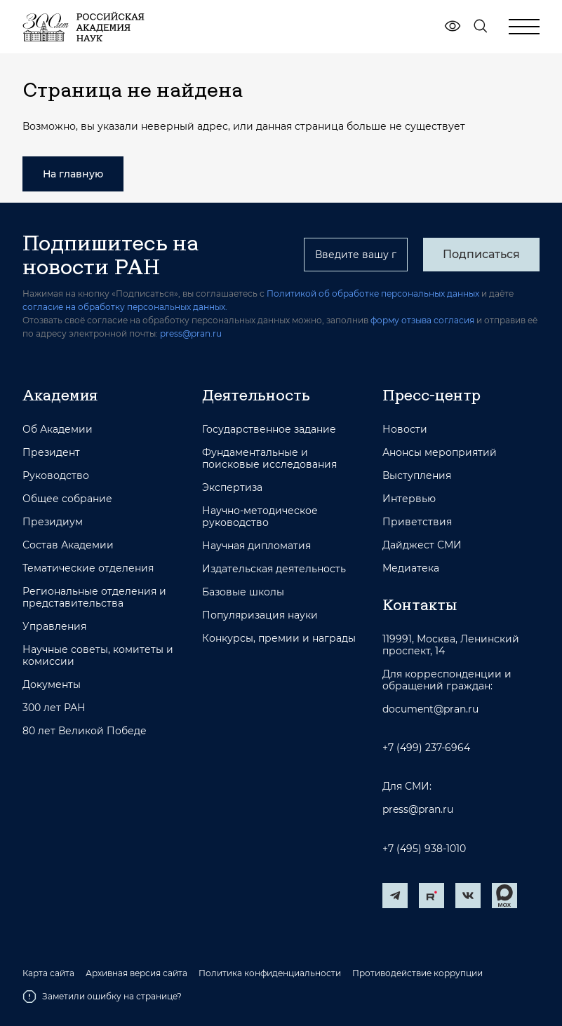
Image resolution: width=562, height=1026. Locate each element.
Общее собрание (67, 499)
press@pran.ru (191, 333)
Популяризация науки (260, 615)
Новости (404, 430)
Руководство (55, 476)
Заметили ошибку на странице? (102, 997)
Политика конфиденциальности (270, 973)
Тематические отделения (88, 568)
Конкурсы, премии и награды (279, 638)
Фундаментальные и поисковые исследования (269, 459)
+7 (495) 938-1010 (424, 849)
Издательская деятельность (274, 569)
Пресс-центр (431, 395)
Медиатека (410, 568)
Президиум (52, 522)
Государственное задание (269, 430)
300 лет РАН (54, 708)
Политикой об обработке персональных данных (373, 293)
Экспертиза (232, 488)
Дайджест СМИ (422, 545)
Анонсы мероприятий (439, 453)
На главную (73, 174)
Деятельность (256, 395)
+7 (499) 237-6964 (426, 748)
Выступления (416, 476)
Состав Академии (68, 545)
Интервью (409, 499)
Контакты (419, 604)
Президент (51, 453)
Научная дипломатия (256, 546)
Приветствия (417, 522)
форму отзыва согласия (422, 320)
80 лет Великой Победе (84, 731)
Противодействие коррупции (417, 973)
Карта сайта (48, 973)
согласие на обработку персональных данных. (124, 307)
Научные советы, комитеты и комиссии (97, 656)
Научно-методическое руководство (260, 517)
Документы (51, 685)
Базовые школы (243, 592)
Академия (60, 395)
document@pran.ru (430, 709)
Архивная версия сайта (136, 973)
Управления (54, 627)
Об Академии (57, 430)
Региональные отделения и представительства (94, 597)
